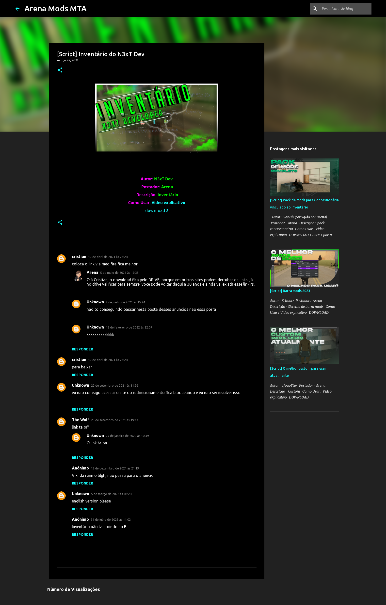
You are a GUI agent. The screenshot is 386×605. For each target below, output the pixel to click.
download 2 (156, 210)
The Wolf (80, 419)
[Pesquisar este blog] (345, 9)
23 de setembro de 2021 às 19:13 (114, 420)
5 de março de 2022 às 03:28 (111, 494)
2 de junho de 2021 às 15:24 (125, 302)
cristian (79, 256)
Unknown (95, 302)
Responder (82, 349)
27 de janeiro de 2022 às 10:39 (127, 435)
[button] (60, 70)
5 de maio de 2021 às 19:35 (119, 272)
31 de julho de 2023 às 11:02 (111, 519)
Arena (92, 272)
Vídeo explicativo (168, 202)
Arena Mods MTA (55, 8)
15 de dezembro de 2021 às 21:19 (115, 468)
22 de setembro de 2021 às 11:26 (114, 385)
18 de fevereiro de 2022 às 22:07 (129, 327)
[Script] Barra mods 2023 (290, 291)
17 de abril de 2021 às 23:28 (108, 257)
